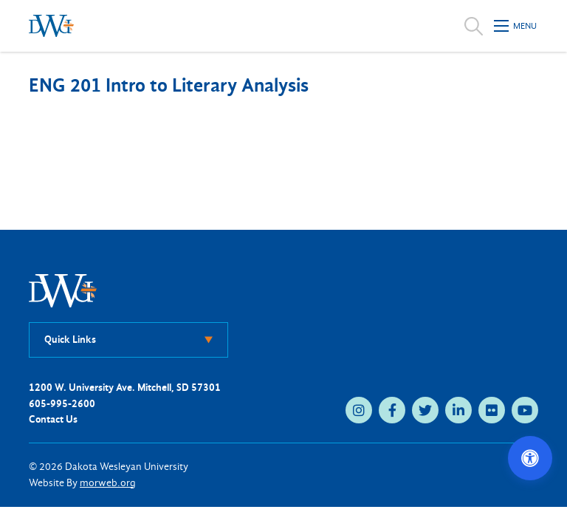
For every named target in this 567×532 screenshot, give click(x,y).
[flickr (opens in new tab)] (491, 410)
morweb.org (108, 483)
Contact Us (53, 419)
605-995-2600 (62, 404)
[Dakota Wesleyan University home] (51, 26)
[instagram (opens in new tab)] (359, 410)
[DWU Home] (63, 290)
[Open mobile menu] (516, 25)
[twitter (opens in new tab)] (425, 410)
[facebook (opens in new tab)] (392, 410)
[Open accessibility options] (530, 458)
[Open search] (473, 25)
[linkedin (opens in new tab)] (458, 410)
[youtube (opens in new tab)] (525, 410)
